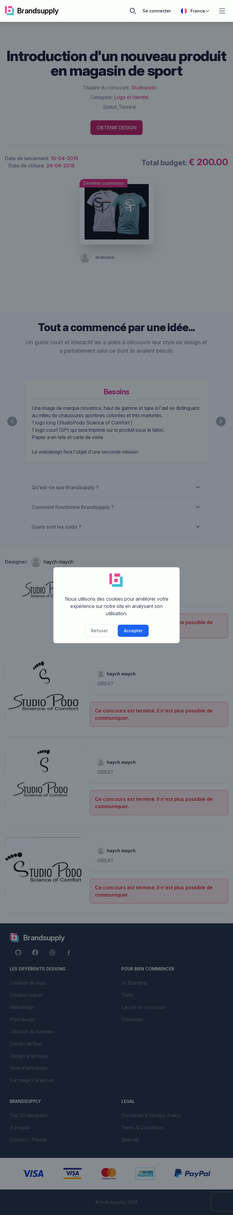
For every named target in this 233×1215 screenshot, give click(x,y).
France (195, 11)
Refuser (99, 630)
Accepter (133, 630)
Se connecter (157, 10)
